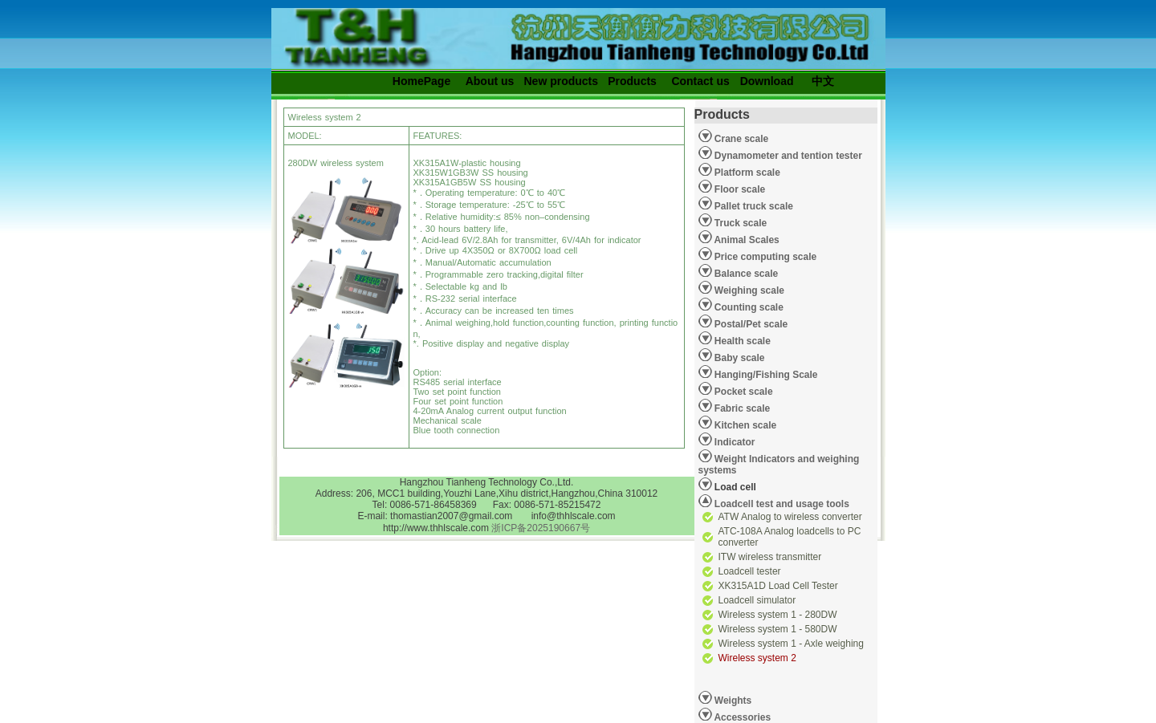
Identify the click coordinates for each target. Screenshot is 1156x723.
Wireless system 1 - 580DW (777, 629)
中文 (823, 81)
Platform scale (746, 172)
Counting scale (748, 307)
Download (767, 81)
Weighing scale (748, 290)
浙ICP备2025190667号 (540, 528)
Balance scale (745, 273)
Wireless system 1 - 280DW (777, 614)
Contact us (700, 81)
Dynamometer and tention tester (787, 155)
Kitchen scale (744, 425)
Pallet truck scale (752, 206)
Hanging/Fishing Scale (765, 374)
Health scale (741, 341)
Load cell (727, 485)
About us (490, 81)
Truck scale (739, 223)
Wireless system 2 (757, 658)
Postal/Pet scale (750, 324)
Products (632, 81)
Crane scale (740, 138)
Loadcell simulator (757, 600)
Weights (732, 700)
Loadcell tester (749, 571)
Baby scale (738, 358)
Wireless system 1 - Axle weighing (791, 643)
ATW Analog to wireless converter (790, 516)
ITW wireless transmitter (770, 557)
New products (561, 81)
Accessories (741, 717)
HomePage (421, 81)
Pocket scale (742, 391)
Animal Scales (745, 240)
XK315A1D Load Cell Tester (778, 585)
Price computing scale (764, 256)
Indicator (733, 442)
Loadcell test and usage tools (781, 504)
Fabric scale (741, 408)
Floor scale (739, 189)
